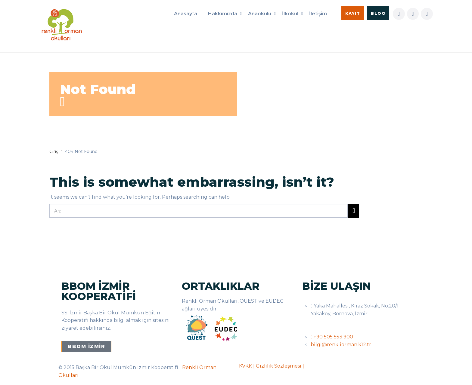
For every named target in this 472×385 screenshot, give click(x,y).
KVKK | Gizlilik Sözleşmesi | (271, 366)
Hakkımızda (222, 14)
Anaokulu (259, 14)
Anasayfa (185, 14)
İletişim (318, 14)
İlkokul (290, 14)
